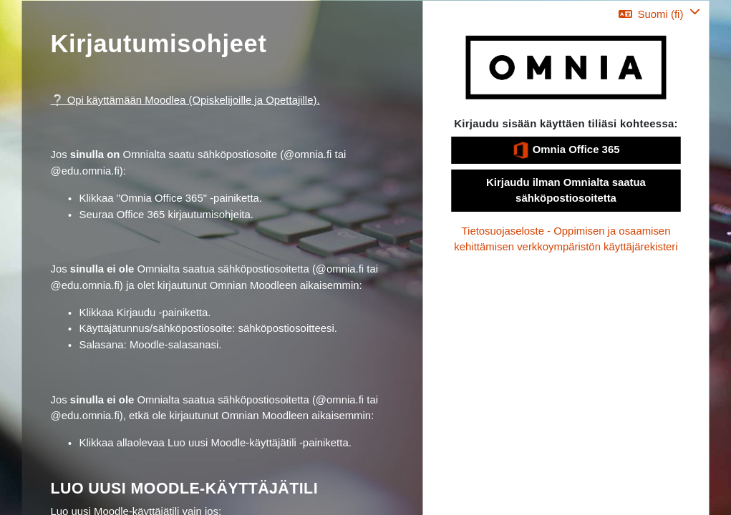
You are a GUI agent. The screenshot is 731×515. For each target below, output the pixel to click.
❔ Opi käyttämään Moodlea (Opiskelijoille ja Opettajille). (185, 100)
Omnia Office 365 (566, 150)
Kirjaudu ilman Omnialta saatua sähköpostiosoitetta (566, 190)
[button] (659, 14)
